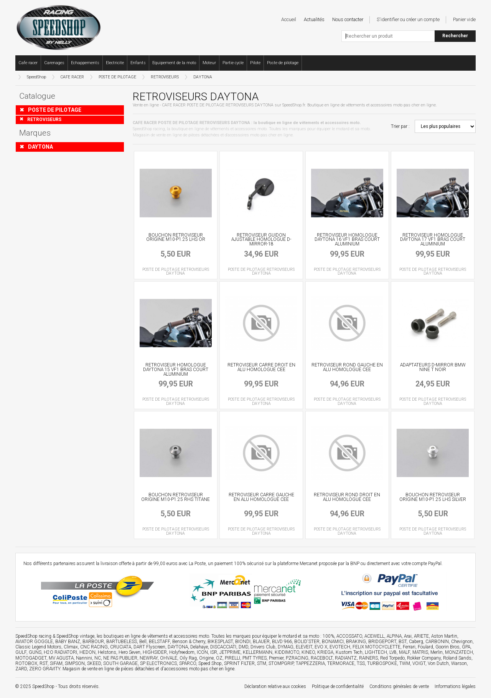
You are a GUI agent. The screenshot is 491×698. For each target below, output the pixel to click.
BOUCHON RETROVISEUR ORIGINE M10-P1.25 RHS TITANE (175, 497)
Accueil (288, 19)
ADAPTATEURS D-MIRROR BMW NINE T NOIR (433, 367)
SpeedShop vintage (75, 636)
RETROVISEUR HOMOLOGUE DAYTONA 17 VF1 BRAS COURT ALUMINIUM (432, 239)
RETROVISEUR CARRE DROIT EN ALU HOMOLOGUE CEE (261, 367)
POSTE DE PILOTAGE (117, 77)
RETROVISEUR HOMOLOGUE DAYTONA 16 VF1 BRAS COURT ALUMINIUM (347, 239)
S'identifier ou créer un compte (408, 19)
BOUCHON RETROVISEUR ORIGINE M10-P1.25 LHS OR (175, 237)
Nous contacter (347, 19)
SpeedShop (36, 77)
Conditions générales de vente (399, 686)
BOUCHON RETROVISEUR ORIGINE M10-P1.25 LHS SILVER (432, 497)
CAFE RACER (72, 77)
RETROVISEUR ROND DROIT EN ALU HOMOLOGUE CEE (347, 497)
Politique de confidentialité (338, 686)
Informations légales (455, 686)
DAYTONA (202, 77)
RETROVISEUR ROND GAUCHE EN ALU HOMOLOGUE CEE (347, 367)
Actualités (314, 19)
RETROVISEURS (165, 77)
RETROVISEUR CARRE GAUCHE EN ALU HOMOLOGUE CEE (261, 497)
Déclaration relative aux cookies (275, 686)
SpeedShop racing (33, 636)
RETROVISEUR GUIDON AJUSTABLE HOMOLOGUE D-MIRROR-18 (261, 239)
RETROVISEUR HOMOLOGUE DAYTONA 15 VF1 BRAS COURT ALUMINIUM (175, 369)
